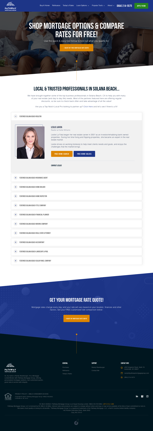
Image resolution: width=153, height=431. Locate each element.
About (110, 5)
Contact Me (95, 370)
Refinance (56, 5)
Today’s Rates (68, 5)
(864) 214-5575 (124, 5)
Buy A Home (45, 5)
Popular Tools (97, 5)
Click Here (88, 106)
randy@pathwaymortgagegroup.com (136, 373)
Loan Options (81, 5)
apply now (141, 6)
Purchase (65, 367)
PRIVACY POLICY (21, 394)
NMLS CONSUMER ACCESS (38, 394)
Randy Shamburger (98, 367)
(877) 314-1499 (108, 404)
